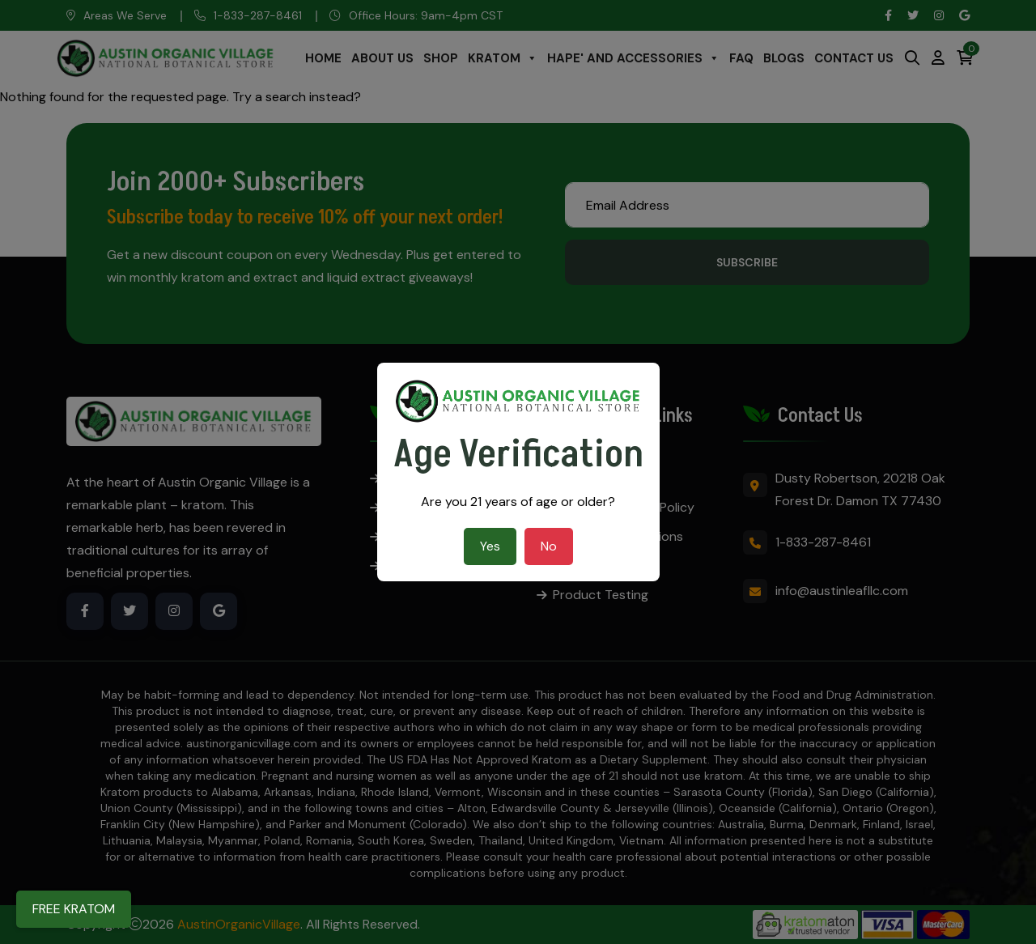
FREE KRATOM (73, 908)
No (549, 546)
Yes (490, 546)
